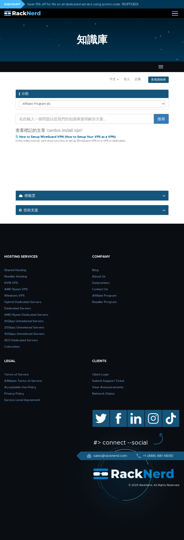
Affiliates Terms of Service (23, 381)
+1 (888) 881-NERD (157, 456)
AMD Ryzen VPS (16, 289)
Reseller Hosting (15, 276)
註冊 (138, 79)
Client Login (100, 374)
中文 (114, 79)
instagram (153, 412)
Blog (95, 270)
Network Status (103, 393)
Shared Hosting (15, 270)
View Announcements (107, 387)
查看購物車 (158, 79)
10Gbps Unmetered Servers (24, 321)
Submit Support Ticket (108, 381)
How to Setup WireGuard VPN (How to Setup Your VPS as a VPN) (66, 137)
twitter (98, 412)
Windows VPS (14, 295)
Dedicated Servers (17, 308)
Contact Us (100, 289)
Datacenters (101, 283)
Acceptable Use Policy (20, 387)
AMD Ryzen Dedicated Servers (26, 315)
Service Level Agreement (22, 400)
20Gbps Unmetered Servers (24, 327)
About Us (99, 276)
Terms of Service (16, 374)
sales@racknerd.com (110, 456)
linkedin (133, 412)
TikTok (167, 412)
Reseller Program (104, 302)
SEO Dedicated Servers (21, 340)
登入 (127, 79)
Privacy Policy (14, 393)
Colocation (12, 346)
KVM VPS (11, 283)
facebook (118, 412)
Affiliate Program (104, 295)
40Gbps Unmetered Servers (24, 334)
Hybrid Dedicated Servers (22, 302)
